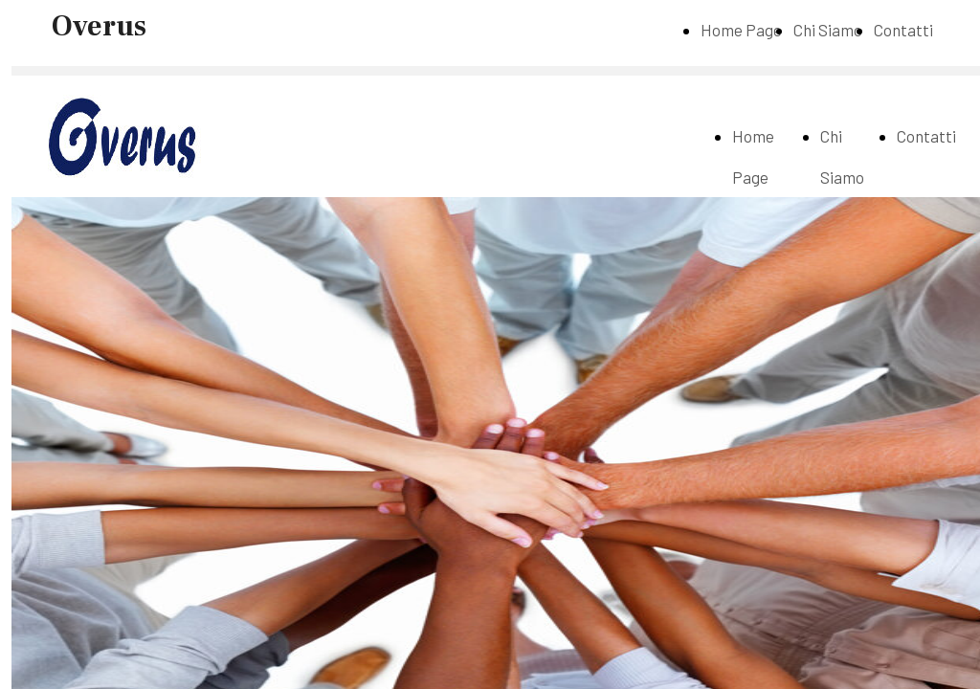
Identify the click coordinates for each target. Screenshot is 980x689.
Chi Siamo (827, 29)
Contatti (903, 29)
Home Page (741, 29)
